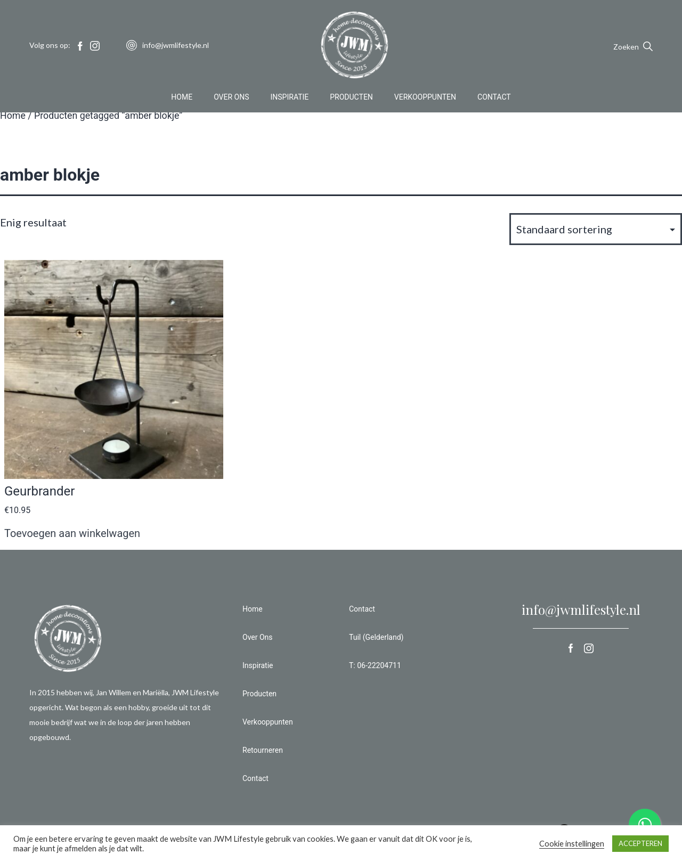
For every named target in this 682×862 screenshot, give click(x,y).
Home (181, 98)
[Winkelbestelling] (595, 229)
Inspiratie (290, 98)
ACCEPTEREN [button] (640, 843)
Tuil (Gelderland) (376, 637)
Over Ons (231, 98)
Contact (494, 98)
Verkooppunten (425, 98)
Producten (351, 98)
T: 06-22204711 (375, 665)
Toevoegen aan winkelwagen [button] (72, 533)
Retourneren (262, 750)
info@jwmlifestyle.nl (581, 609)
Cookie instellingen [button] (571, 843)
